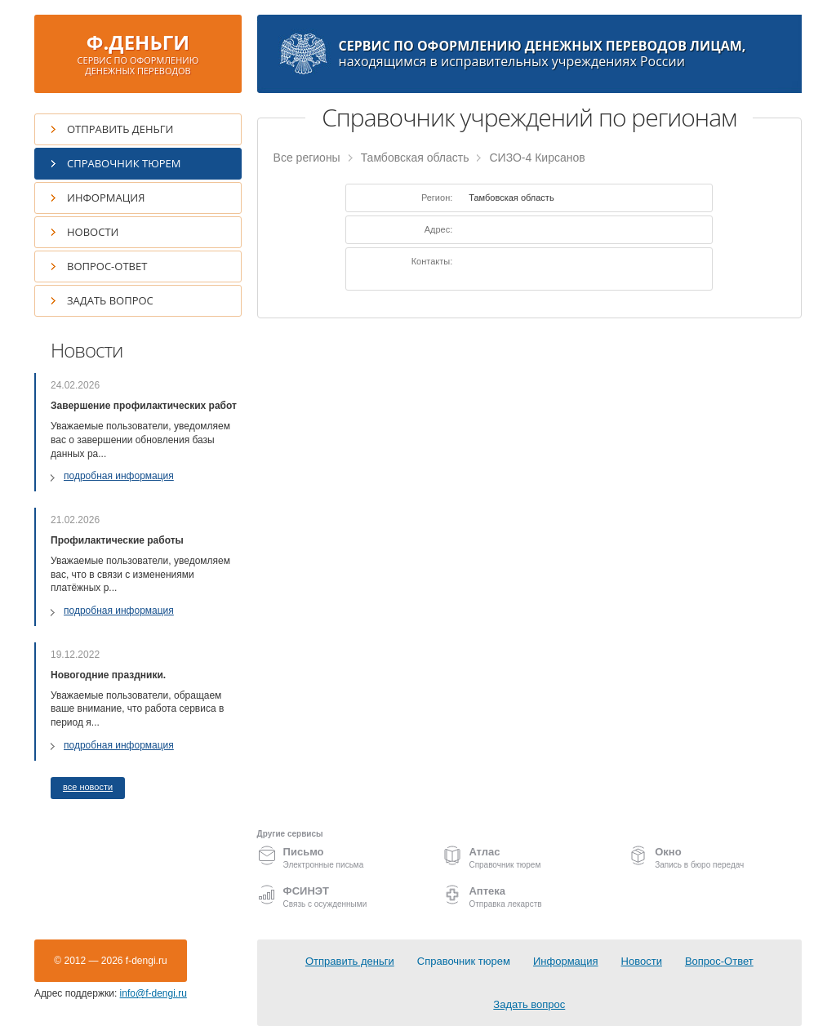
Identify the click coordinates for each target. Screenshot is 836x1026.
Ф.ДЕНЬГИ (138, 53)
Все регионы (306, 157)
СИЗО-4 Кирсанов (537, 157)
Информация (106, 197)
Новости (92, 231)
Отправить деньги (120, 129)
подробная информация (119, 476)
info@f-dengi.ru (153, 993)
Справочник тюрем (124, 163)
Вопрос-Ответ (107, 266)
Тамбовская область (415, 157)
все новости (88, 787)
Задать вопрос (110, 300)
